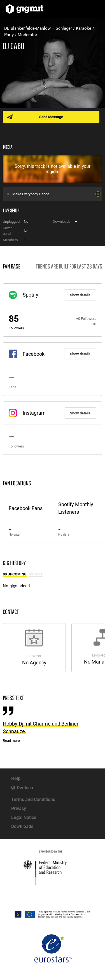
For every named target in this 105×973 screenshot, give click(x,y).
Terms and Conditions (33, 799)
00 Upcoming (15, 574)
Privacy (18, 808)
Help (15, 778)
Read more (11, 740)
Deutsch (25, 787)
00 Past (36, 574)
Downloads (22, 826)
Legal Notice (23, 817)
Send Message (51, 117)
